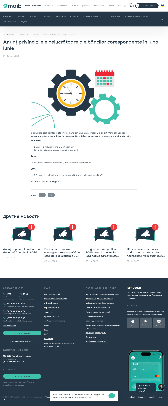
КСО (46, 334)
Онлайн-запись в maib (20, 341)
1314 (25, 294)
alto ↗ (75, 5)
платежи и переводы (93, 16)
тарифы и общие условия (136, 16)
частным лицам (33, 5)
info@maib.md (9, 325)
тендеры (48, 312)
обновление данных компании (99, 298)
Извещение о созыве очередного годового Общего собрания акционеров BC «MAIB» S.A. (63, 254)
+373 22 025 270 (16, 311)
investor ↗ (99, 5)
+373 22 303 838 (16, 318)
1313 (9, 294)
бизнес (49, 5)
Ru (119, 6)
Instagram (142, 397)
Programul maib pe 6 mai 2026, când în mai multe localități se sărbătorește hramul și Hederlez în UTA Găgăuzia (102, 255)
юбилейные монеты (94, 316)
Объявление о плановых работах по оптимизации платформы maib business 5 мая (145, 254)
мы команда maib (52, 294)
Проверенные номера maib (98, 312)
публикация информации (55, 298)
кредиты (8, 16)
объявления (8, 34)
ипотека (21, 16)
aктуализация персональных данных (102, 294)
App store (133, 325)
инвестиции (9, 22)
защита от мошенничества (98, 307)
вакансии (48, 338)
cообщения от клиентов (54, 321)
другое (25, 22)
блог (46, 330)
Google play (146, 325)
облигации (61, 16)
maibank (74, 16)
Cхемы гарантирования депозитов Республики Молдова (144, 295)
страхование (114, 16)
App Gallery (159, 325)
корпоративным (51, 307)
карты (34, 16)
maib (111, 5)
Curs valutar (91, 337)
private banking (51, 303)
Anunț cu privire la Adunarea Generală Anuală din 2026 (21, 250)
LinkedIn (162, 397)
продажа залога (51, 316)
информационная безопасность (100, 303)
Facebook (131, 397)
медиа (47, 325)
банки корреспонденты (96, 332)
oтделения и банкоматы (96, 341)
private (86, 5)
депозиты (47, 16)
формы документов (94, 321)
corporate (62, 5)
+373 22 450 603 (16, 303)
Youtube (152, 397)
